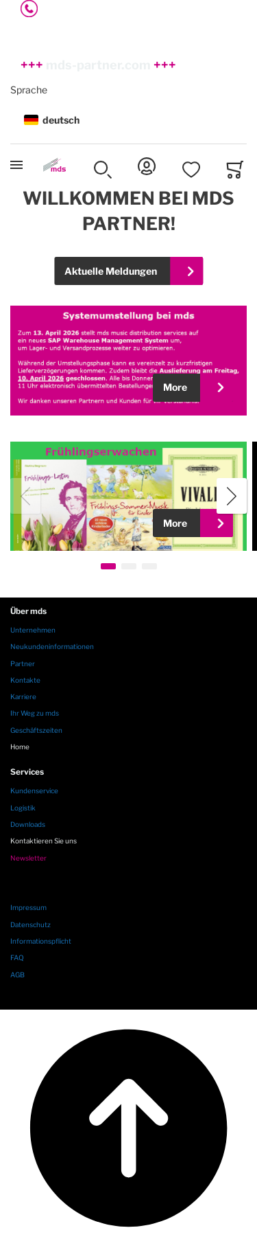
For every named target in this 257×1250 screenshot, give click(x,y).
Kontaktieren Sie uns (43, 841)
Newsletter (28, 858)
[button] (128, 120)
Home (19, 746)
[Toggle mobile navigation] (16, 164)
